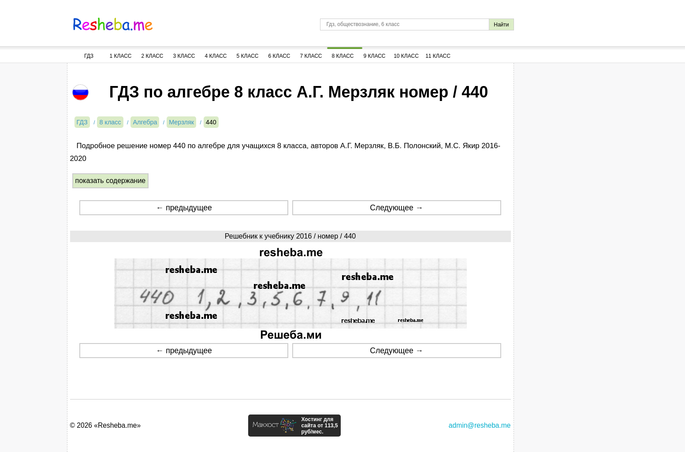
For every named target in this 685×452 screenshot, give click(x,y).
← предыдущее (184, 207)
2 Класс (152, 56)
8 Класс (343, 56)
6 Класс (279, 56)
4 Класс (216, 56)
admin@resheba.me (480, 425)
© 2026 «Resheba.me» (105, 425)
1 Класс (121, 56)
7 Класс (311, 56)
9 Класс (375, 56)
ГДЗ (88, 56)
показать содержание (110, 180)
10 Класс (406, 56)
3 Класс (184, 56)
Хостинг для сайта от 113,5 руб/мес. (319, 425)
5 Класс (248, 56)
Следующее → (396, 207)
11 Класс (437, 56)
